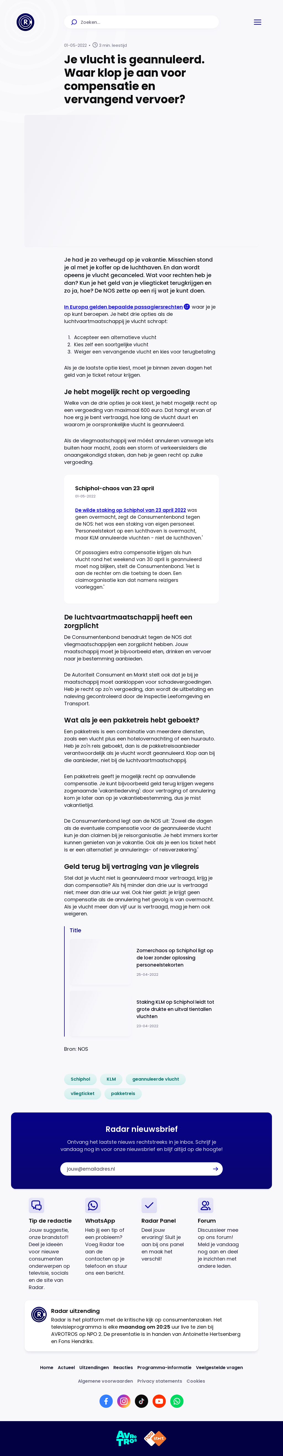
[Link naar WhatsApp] (177, 1401)
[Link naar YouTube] (159, 1401)
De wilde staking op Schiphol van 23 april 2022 (130, 510)
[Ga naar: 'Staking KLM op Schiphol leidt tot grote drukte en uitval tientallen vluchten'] (144, 1014)
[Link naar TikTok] (141, 1401)
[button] (257, 22)
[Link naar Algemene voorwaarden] (105, 1381)
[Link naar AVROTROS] (126, 1438)
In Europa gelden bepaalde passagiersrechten (123, 306)
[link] (80, 1079)
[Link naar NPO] (155, 1438)
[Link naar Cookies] (196, 1381)
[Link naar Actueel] (66, 1367)
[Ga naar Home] (25, 22)
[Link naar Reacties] (123, 1367)
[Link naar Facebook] (106, 1401)
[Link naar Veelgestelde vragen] (219, 1367)
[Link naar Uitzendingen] (94, 1367)
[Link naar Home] (46, 1367)
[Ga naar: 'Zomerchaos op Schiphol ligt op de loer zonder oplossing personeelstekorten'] (144, 962)
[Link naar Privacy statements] (159, 1381)
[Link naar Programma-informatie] (164, 1367)
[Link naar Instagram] (123, 1401)
